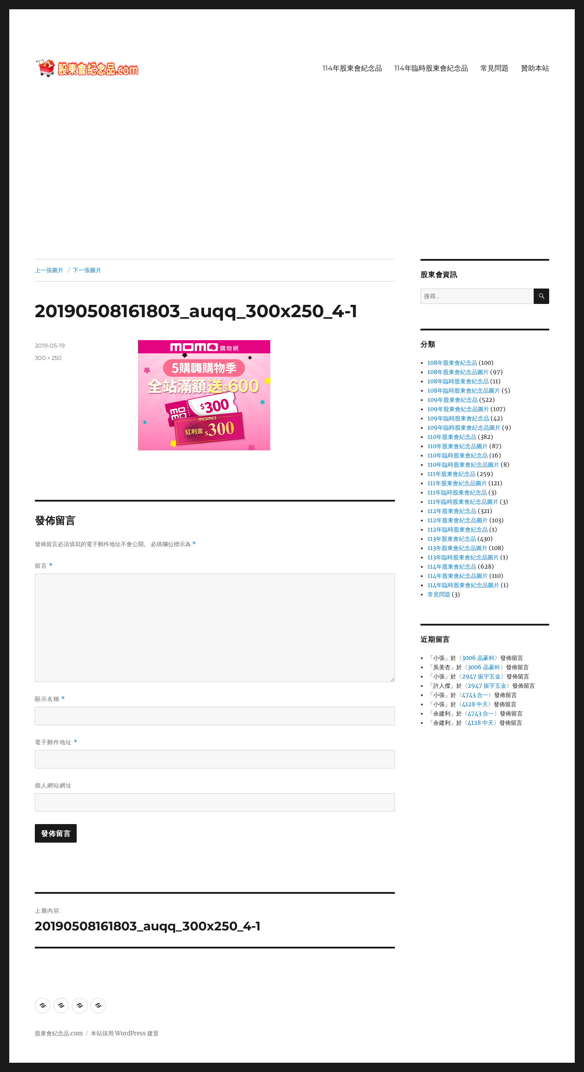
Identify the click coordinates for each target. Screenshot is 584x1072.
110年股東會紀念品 (452, 437)
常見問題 (494, 68)
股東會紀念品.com (59, 1033)
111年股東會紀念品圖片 (457, 483)
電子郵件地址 (56, 742)
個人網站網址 (53, 785)
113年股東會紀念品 (452, 539)
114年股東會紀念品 (352, 68)
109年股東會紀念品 (453, 400)
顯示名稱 (50, 699)
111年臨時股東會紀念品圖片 (463, 502)
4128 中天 (475, 704)
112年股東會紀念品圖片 (458, 520)
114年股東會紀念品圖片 (458, 576)
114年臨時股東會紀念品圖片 (463, 585)
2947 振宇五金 (481, 676)
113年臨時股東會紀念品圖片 (463, 557)
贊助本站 (535, 68)
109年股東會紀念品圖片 (458, 409)
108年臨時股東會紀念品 (458, 381)
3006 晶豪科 (478, 658)
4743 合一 (475, 695)
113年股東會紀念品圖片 (457, 548)
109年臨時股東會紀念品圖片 (464, 427)
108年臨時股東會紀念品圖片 (464, 390)
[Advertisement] (292, 193)
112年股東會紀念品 (452, 511)
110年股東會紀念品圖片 (458, 446)
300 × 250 (48, 357)
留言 (44, 566)
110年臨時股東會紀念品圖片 (463, 465)
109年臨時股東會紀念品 (458, 418)
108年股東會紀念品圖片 (458, 372)
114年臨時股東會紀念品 (431, 68)
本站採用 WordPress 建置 (125, 1033)
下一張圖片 (87, 270)
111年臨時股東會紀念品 (457, 492)
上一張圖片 (49, 270)
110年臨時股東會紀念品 (458, 455)
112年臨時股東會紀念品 (458, 529)
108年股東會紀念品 (452, 363)
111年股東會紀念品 (452, 474)
